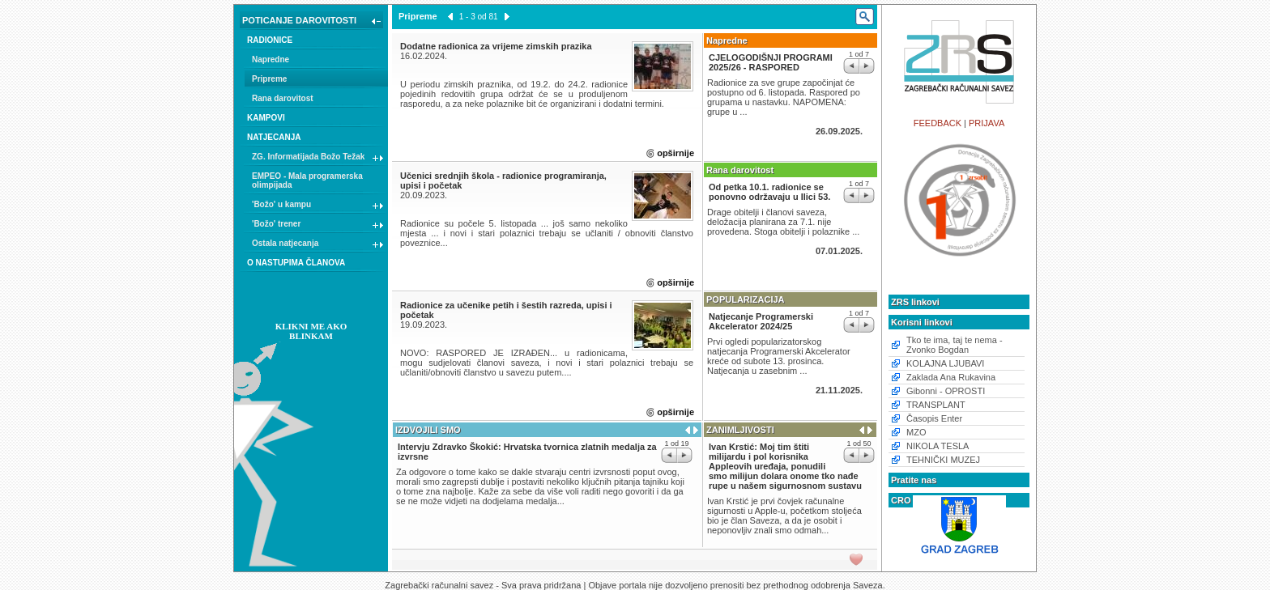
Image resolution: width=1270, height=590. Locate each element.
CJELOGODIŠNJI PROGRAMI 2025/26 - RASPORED (771, 62)
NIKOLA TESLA (937, 446)
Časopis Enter (934, 418)
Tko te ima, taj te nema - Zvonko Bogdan (954, 344)
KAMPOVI (266, 117)
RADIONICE (269, 40)
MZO (916, 432)
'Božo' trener (318, 225)
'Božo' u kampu (318, 206)
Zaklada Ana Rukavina (950, 377)
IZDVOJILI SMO (428, 430)
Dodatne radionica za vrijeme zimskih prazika (496, 46)
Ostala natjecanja (318, 245)
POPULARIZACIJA (745, 299)
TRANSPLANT (935, 405)
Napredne (270, 59)
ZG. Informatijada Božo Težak (318, 158)
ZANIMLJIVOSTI (740, 430)
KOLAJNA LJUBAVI (945, 363)
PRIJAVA (986, 123)
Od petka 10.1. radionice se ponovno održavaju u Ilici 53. (769, 192)
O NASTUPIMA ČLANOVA (296, 262)
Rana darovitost (282, 98)
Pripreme (269, 78)
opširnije (675, 153)
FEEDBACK (937, 123)
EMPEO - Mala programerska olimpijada (307, 180)
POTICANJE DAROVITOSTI (313, 21)
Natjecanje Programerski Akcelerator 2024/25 (761, 321)
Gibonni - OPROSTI (945, 391)
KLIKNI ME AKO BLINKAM (311, 331)
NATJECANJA (274, 137)
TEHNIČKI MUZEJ (943, 460)
